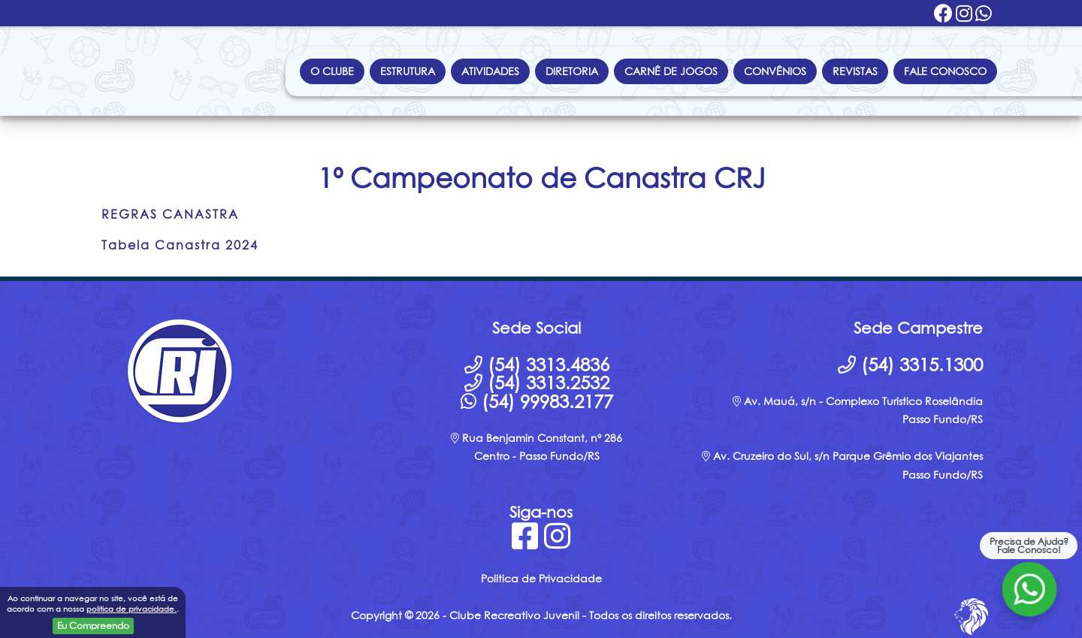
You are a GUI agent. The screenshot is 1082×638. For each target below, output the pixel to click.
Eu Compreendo (93, 625)
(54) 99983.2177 (537, 401)
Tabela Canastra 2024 (179, 245)
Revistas (855, 71)
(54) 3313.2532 (536, 382)
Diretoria (572, 71)
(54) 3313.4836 (536, 364)
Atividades (490, 71)
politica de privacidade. (131, 608)
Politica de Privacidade (541, 578)
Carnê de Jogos (671, 71)
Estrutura (407, 71)
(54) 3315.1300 (910, 364)
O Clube (332, 71)
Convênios (775, 71)
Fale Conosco (945, 71)
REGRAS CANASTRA (170, 214)
